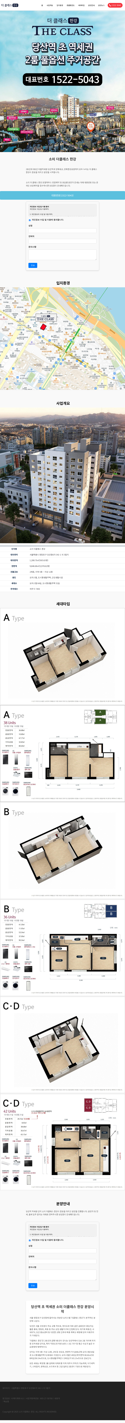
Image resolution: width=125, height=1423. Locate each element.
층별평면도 (71, 5)
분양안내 (91, 5)
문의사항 (32, 247)
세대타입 (81, 5)
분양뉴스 (101, 5)
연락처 (31, 236)
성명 (30, 226)
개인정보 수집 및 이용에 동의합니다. (48, 220)
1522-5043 (116, 5)
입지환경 (60, 5)
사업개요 (50, 5)
